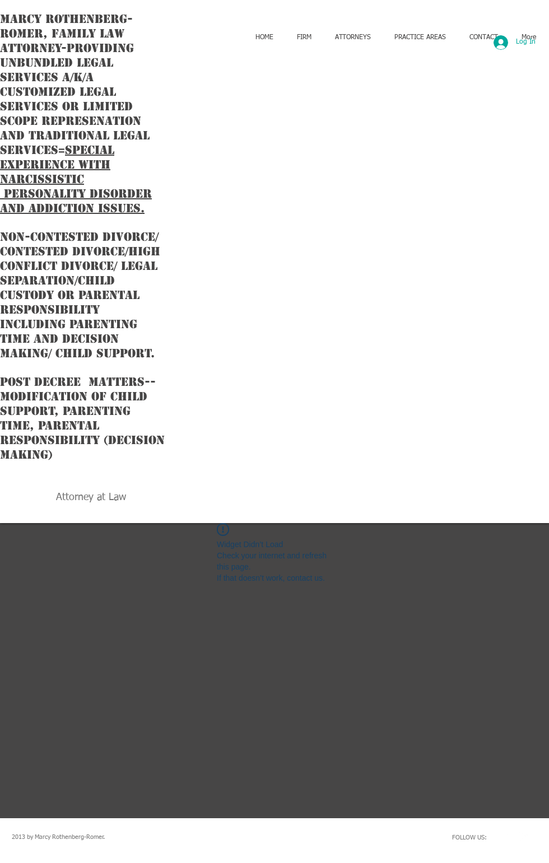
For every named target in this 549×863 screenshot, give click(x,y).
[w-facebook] (506, 836)
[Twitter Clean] (523, 836)
